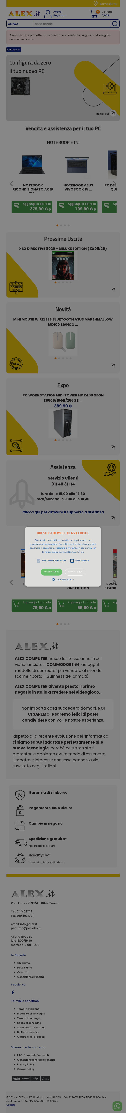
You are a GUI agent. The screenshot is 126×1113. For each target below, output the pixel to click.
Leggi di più (78, 552)
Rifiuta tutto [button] (75, 572)
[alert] (63, 556)
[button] (63, 556)
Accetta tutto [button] (51, 572)
